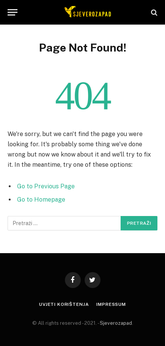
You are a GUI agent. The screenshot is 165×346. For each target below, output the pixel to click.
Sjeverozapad (116, 323)
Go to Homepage (41, 199)
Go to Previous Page (46, 186)
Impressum (111, 304)
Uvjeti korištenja (64, 304)
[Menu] (12, 12)
